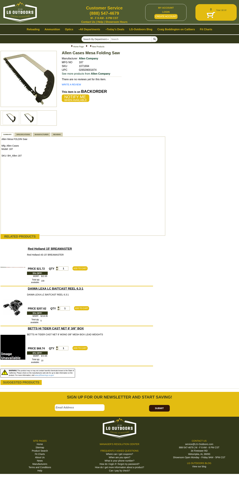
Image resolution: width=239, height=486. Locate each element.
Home (40, 444)
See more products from (86, 73)
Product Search (40, 450)
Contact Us (88, 22)
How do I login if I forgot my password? (119, 464)
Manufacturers (39, 464)
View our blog (199, 466)
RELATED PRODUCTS (20, 236)
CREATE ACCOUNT (166, 16)
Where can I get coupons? (119, 454)
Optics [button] (69, 29)
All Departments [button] (89, 29)
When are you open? (119, 457)
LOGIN (166, 12)
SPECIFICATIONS (23, 134)
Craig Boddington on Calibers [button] (176, 29)
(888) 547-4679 (104, 13)
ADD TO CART (80, 268)
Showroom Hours (116, 22)
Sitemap (40, 447)
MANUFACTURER (42, 134)
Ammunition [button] (52, 29)
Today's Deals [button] (115, 29)
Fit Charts (40, 454)
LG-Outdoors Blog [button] (141, 29)
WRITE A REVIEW (71, 84)
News (40, 460)
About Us (40, 457)
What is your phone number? (119, 460)
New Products (98, 46)
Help (100, 22)
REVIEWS (57, 134)
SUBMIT (159, 408)
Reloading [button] (33, 29)
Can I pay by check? (119, 470)
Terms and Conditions (40, 467)
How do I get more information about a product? (119, 467)
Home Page (78, 46)
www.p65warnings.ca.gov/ (44, 375)
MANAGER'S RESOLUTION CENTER (119, 444)
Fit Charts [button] (206, 29)
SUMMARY (7, 134)
